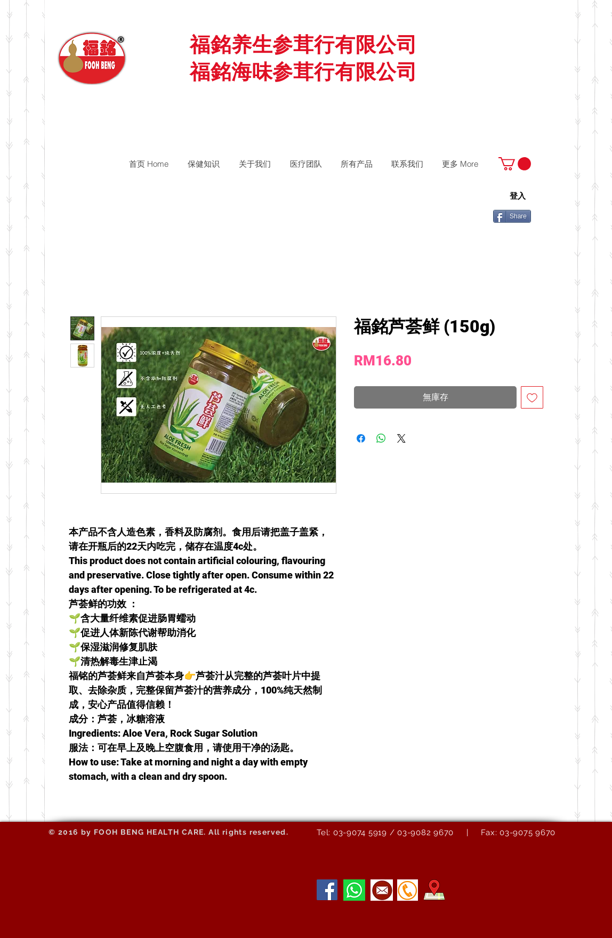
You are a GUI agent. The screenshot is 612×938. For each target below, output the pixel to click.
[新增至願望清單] (532, 397)
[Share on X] (401, 438)
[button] (514, 163)
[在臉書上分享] (361, 438)
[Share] (512, 216)
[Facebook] (327, 889)
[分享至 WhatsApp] (381, 438)
